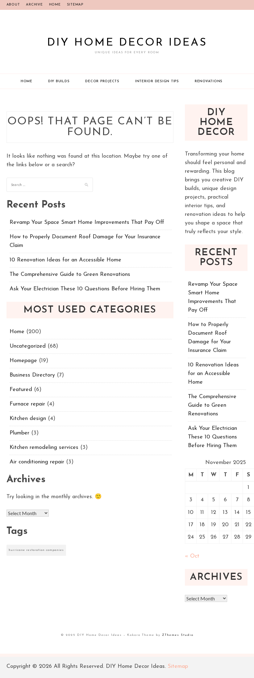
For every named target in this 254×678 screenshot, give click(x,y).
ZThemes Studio (178, 635)
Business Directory (32, 375)
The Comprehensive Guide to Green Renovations (70, 274)
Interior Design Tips (157, 81)
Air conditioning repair (37, 462)
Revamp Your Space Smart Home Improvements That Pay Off (87, 222)
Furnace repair (27, 404)
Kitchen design (28, 419)
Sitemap (75, 4)
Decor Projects (102, 81)
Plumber (19, 433)
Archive (34, 4)
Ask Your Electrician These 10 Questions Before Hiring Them (85, 289)
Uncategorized (28, 346)
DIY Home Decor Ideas (127, 43)
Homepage (23, 361)
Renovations (209, 81)
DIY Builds (59, 81)
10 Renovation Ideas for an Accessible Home (65, 260)
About (13, 4)
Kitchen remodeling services (44, 447)
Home (55, 4)
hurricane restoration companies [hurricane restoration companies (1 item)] (36, 550)
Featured (21, 390)
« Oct (192, 556)
